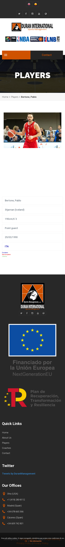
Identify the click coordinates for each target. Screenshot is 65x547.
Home (5, 97)
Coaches (6, 448)
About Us (6, 437)
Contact (47, 55)
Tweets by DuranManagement (18, 473)
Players (14, 97)
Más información (36, 541)
